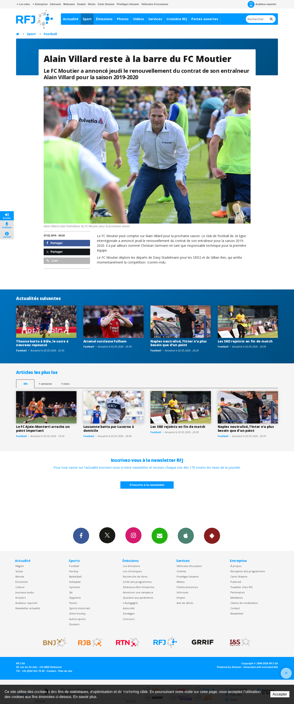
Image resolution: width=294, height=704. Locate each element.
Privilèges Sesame (188, 576)
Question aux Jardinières (138, 597)
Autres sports (77, 618)
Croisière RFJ (177, 19)
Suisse (19, 571)
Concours (129, 618)
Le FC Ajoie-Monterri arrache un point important (43, 428)
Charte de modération (244, 602)
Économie (21, 581)
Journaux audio (24, 592)
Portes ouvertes (204, 19)
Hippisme (75, 597)
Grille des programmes (137, 581)
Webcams (69, 4)
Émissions (104, 19)
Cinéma (181, 571)
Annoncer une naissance (138, 592)
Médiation (236, 597)
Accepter (280, 694)
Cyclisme (74, 587)
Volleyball (75, 581)
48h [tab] (25, 383)
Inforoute (55, 4)
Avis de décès (185, 602)
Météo (181, 581)
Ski (71, 592)
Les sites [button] (23, 4)
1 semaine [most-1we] (45, 383)
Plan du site (65, 671)
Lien (52, 260)
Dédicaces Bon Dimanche (138, 587)
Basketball (75, 576)
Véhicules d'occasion (189, 565)
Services (155, 19)
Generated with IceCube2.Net (260, 667)
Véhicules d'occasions (154, 4)
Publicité (235, 581)
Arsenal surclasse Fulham (105, 341)
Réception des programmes (247, 571)
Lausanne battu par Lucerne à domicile (108, 428)
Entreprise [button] (40, 4)
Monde (19, 576)
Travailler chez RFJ (241, 587)
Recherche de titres (135, 576)
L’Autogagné (130, 602)
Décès (91, 4)
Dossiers (20, 597)
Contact (235, 608)
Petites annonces (187, 587)
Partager (54, 243)
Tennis (73, 602)
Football (50, 34)
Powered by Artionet (229, 667)
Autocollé (129, 608)
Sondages (129, 613)
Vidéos (138, 19)
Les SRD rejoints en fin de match (245, 341)
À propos (235, 565)
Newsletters (160, 535)
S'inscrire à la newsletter (147, 485)
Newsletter (237, 613)
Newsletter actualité (27, 608)
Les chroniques (132, 571)
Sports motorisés (79, 608)
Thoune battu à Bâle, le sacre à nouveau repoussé (42, 343)
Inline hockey (77, 613)
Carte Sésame (106, 4)
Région (19, 565)
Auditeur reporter (26, 602)
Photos (123, 19)
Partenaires (237, 592)
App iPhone (186, 535)
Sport (87, 19)
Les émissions (131, 565)
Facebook (81, 535)
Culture (20, 587)
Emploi (81, 4)
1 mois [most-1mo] (65, 383)
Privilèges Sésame (128, 4)
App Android (212, 535)
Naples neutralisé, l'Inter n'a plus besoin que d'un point (178, 343)
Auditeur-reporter (262, 4)
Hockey (73, 571)
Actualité (70, 19)
